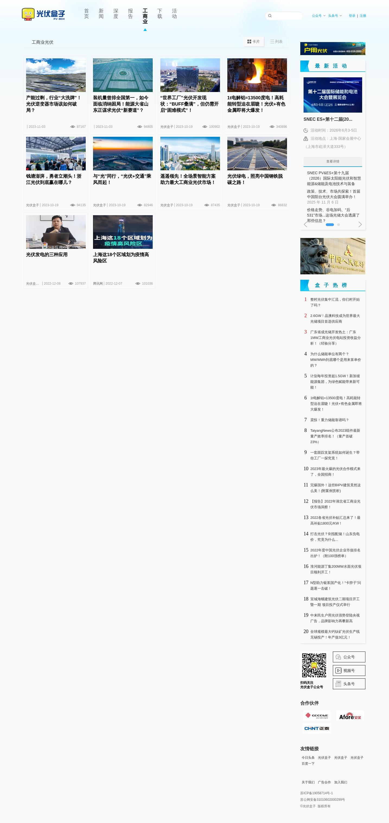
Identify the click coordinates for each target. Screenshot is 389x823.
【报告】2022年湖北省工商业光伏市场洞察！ (335, 504)
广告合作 (324, 782)
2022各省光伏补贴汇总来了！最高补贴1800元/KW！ (335, 520)
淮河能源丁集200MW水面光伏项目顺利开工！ (335, 569)
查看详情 (332, 161)
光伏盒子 (324, 758)
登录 (352, 16)
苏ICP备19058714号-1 (316, 793)
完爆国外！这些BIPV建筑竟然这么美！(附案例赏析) (335, 488)
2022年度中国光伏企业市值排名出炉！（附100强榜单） (335, 553)
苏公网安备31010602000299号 (322, 800)
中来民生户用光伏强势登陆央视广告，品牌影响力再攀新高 (335, 618)
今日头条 (308, 758)
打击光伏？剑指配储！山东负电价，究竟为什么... (335, 537)
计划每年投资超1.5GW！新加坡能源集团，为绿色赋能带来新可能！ (335, 381)
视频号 (349, 670)
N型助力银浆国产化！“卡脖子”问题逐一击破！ (335, 585)
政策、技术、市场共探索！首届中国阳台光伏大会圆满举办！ (334, 197)
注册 (363, 16)
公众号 (319, 16)
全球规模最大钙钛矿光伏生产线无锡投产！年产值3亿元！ (335, 634)
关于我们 (308, 782)
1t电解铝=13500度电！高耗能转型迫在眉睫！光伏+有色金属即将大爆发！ (336, 403)
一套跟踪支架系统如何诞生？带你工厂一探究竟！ (335, 455)
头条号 (335, 16)
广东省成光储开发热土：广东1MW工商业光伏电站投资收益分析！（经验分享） (335, 337)
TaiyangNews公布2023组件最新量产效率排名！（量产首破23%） (335, 436)
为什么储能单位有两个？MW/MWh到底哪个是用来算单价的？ (335, 359)
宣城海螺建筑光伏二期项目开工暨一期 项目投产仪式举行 (335, 602)
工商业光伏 (42, 42)
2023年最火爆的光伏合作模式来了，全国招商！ (335, 471)
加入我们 (340, 782)
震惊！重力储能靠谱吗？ (329, 420)
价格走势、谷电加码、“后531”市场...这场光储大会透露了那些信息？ (334, 215)
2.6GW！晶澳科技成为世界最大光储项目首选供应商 (335, 318)
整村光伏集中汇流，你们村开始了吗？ (335, 302)
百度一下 (308, 763)
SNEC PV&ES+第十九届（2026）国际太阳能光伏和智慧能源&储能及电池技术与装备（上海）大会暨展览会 (334, 178)
